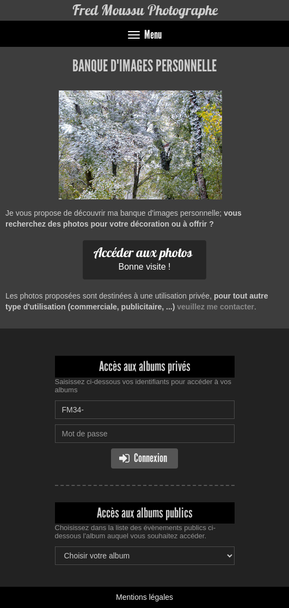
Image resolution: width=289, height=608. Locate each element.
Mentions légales (144, 597)
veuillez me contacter (215, 306)
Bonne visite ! (143, 257)
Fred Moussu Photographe (145, 10)
